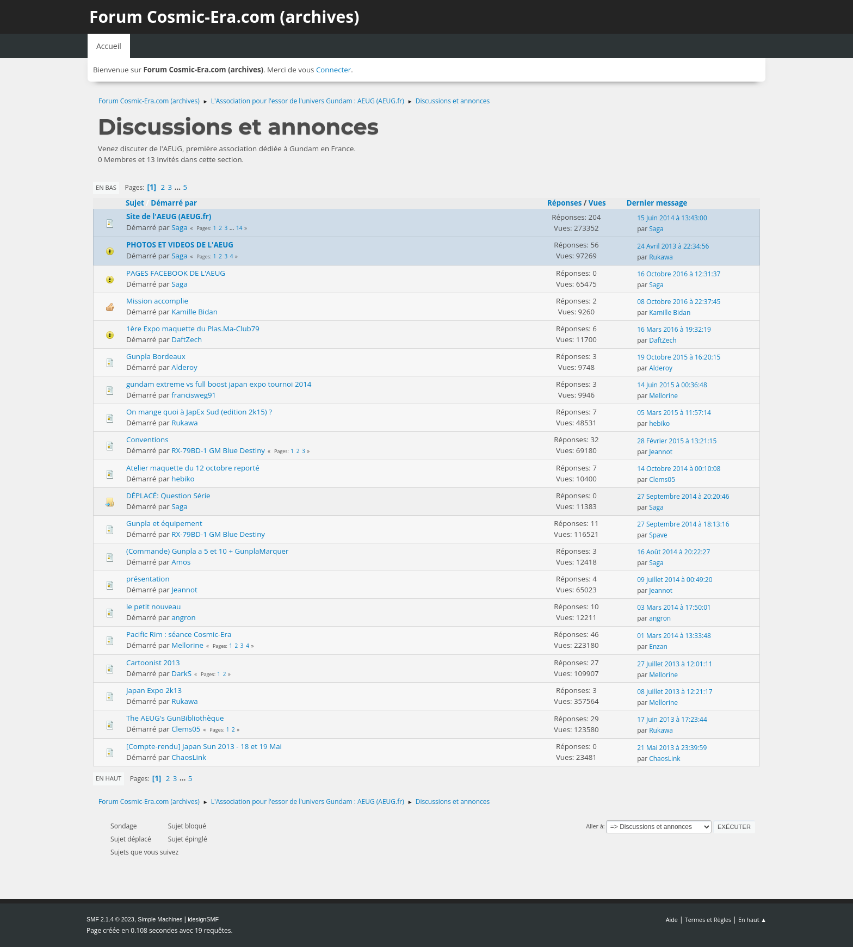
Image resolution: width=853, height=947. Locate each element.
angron (183, 617)
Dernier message (662, 203)
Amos (180, 562)
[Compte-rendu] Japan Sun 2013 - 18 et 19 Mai (204, 746)
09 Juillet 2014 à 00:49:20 (674, 579)
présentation (148, 579)
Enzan (658, 646)
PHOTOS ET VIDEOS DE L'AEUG (179, 245)
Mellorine (663, 395)
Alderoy (184, 367)
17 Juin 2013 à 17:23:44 (672, 719)
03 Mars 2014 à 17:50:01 (674, 607)
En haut (108, 778)
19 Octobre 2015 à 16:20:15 (678, 357)
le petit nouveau (153, 606)
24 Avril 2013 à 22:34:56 (673, 246)
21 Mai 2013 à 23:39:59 (672, 747)
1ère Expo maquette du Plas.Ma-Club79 (192, 328)
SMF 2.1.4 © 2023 (110, 919)
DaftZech (186, 339)
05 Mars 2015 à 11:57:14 (674, 412)
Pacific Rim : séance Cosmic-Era (178, 634)
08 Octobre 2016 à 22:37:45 (678, 301)
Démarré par (174, 203)
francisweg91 (193, 395)
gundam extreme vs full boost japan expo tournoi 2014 (218, 384)
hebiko (659, 423)
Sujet (135, 203)
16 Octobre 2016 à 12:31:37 (678, 273)
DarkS (181, 673)
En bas (106, 187)
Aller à (594, 826)
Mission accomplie (157, 301)
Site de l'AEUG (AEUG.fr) (168, 216)
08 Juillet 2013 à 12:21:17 (674, 691)
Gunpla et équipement (164, 523)
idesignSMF (203, 919)
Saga (179, 227)
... (179, 187)
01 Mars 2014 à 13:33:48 (674, 635)
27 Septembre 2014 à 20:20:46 (683, 496)
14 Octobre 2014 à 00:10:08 (678, 468)
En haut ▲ (752, 919)
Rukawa (661, 257)
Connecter (333, 70)
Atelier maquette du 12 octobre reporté (192, 468)
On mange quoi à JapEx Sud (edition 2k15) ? (199, 412)
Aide (672, 919)
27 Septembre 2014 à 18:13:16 (683, 524)
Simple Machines (160, 919)
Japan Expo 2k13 (154, 690)
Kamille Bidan (194, 312)
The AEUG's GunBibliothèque (175, 718)
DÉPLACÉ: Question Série (168, 495)
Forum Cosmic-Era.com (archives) (224, 16)
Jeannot (660, 451)
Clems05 (662, 479)
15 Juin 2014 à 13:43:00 (672, 217)
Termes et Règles (708, 919)
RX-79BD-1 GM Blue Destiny (218, 450)
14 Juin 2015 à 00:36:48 (672, 384)
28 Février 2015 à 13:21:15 (676, 440)
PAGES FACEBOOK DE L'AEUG (175, 273)
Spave (658, 535)
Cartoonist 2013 (153, 662)
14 (239, 228)
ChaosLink (188, 757)
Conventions (147, 439)
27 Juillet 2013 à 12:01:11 (674, 664)
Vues (597, 203)
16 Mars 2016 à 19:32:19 (674, 329)
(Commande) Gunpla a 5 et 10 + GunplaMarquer (207, 551)
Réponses (564, 203)
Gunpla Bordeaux (156, 356)
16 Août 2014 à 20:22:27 (673, 551)
